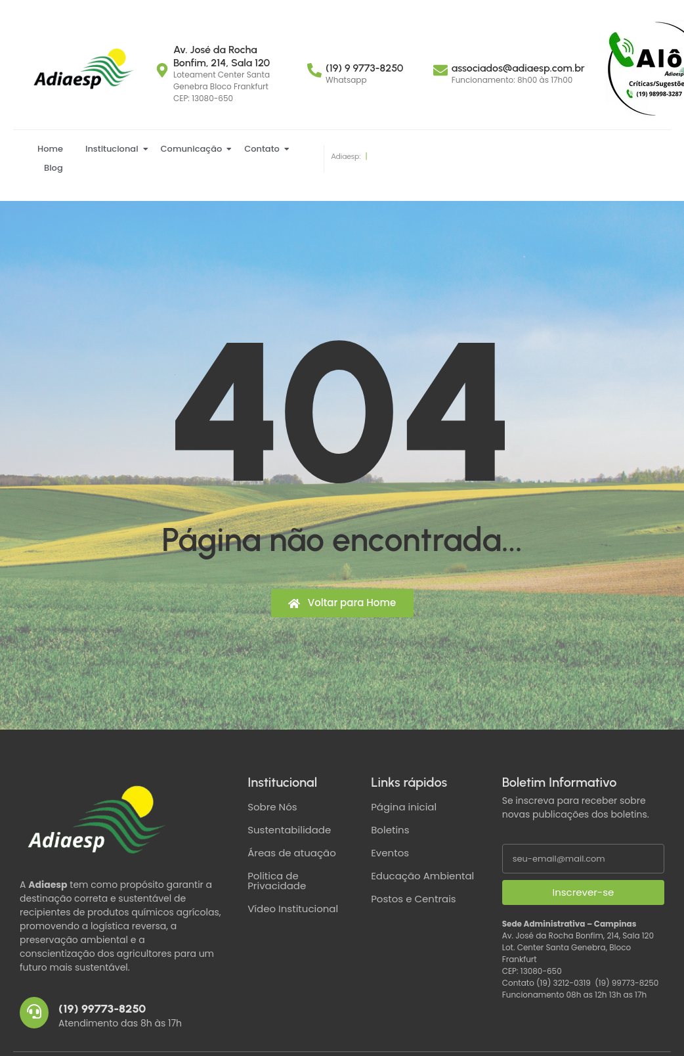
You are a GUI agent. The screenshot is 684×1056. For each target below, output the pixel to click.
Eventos (390, 853)
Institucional (114, 149)
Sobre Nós (272, 807)
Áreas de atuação (291, 853)
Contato (264, 149)
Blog (53, 168)
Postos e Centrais (413, 899)
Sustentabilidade (289, 830)
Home (50, 149)
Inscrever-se (583, 892)
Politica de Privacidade (276, 880)
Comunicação (194, 149)
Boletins (390, 830)
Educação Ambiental (422, 876)
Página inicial (404, 807)
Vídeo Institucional (292, 908)
